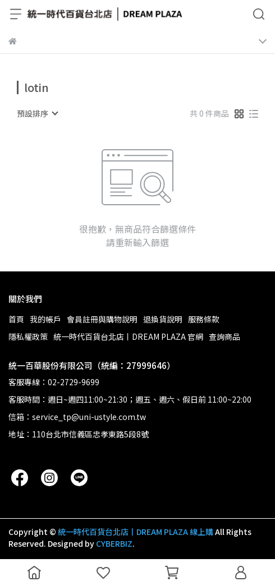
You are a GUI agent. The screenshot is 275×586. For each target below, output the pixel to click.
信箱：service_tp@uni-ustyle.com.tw (77, 416)
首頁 (16, 319)
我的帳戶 (45, 319)
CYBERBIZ (114, 543)
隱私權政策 (28, 336)
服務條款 (203, 319)
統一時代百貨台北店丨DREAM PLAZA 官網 (128, 336)
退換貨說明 (162, 319)
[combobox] (37, 113)
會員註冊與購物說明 (102, 319)
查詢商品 (224, 336)
